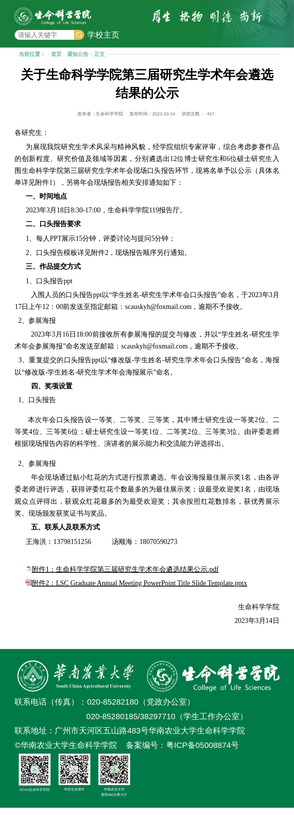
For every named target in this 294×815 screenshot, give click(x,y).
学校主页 (103, 38)
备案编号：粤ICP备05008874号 (182, 752)
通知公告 (77, 61)
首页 (56, 61)
